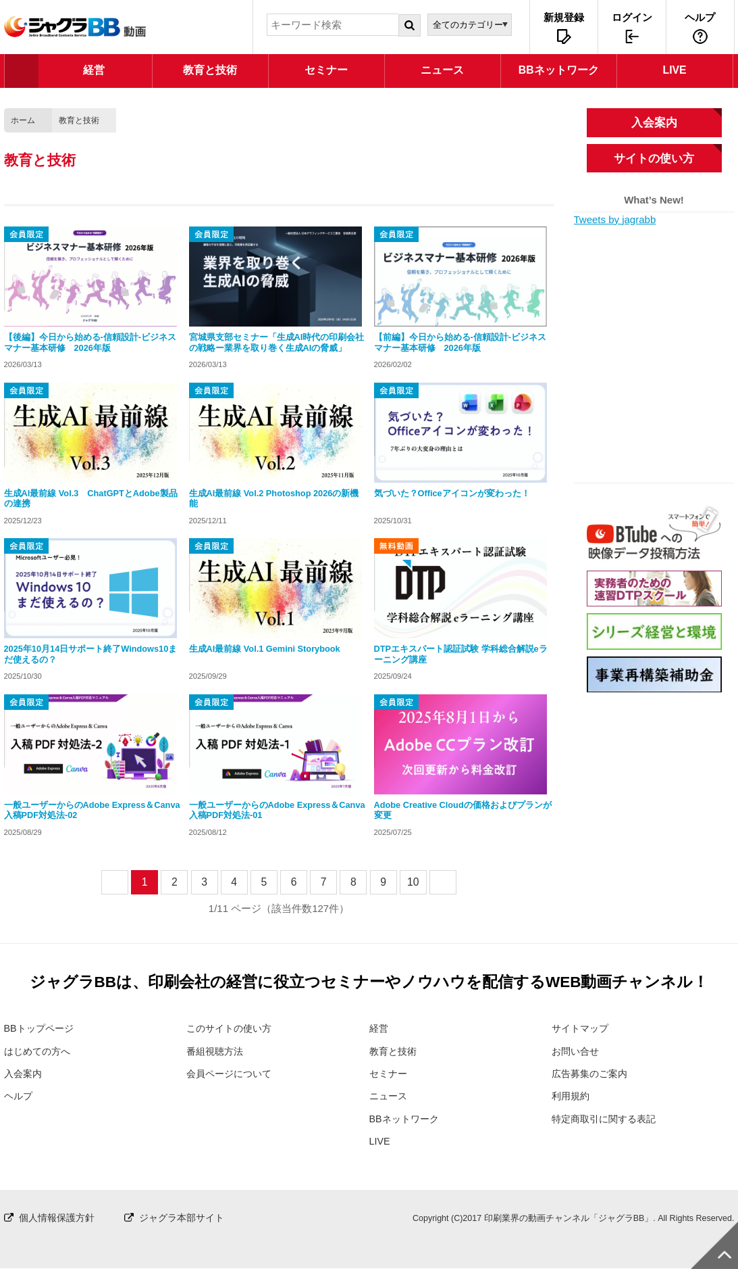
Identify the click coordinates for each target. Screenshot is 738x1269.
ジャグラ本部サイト (190, 1218)
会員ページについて (232, 1073)
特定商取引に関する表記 (607, 1118)
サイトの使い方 (654, 158)
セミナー (389, 1073)
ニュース (389, 1096)
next (455, 882)
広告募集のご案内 (592, 1073)
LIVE (380, 1141)
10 (413, 882)
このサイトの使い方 (232, 1028)
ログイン (632, 17)
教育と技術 (79, 120)
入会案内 (654, 122)
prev (127, 882)
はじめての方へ (39, 1051)
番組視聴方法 (216, 1051)
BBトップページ (41, 1028)
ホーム (23, 120)
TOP (21, 71)
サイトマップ (582, 1028)
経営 (379, 1028)
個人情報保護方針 (59, 1218)
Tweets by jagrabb (615, 219)
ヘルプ (700, 17)
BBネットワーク (406, 1118)
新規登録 (564, 17)
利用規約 (572, 1096)
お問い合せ (577, 1051)
